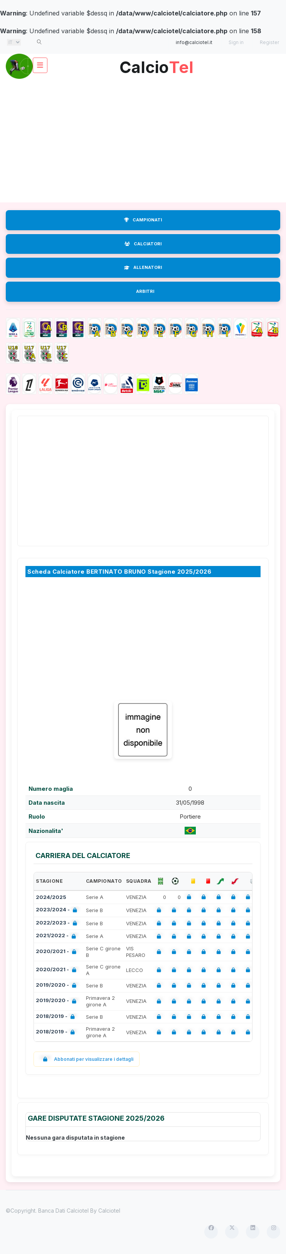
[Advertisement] (143, 141)
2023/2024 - (58, 910)
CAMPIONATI (143, 220)
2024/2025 (51, 897)
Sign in (236, 42)
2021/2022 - (57, 936)
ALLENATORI (143, 267)
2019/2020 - (57, 986)
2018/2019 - (57, 1017)
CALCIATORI (143, 243)
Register (269, 42)
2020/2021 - (57, 952)
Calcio (156, 64)
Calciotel (109, 1210)
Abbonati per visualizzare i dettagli (86, 1059)
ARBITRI (145, 291)
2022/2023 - (58, 923)
